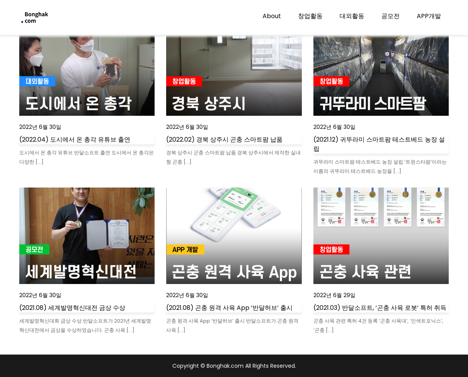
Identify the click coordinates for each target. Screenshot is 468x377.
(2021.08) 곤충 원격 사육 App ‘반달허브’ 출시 (229, 307)
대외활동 (352, 16)
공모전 (390, 16)
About (272, 16)
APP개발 (429, 16)
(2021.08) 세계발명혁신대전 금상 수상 (72, 307)
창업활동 (310, 16)
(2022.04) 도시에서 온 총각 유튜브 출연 (74, 139)
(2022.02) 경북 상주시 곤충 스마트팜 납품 (224, 139)
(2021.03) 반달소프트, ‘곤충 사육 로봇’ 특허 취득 (379, 307)
